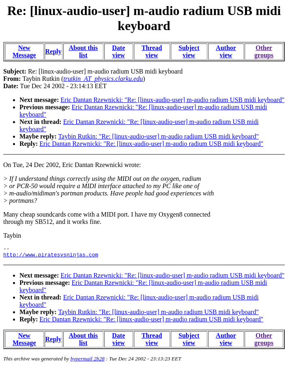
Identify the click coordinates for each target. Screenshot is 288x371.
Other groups (263, 51)
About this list (83, 51)
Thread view (152, 51)
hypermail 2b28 (88, 361)
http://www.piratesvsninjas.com (50, 256)
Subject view (189, 51)
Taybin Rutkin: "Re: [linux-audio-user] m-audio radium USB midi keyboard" (158, 136)
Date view (118, 51)
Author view (226, 51)
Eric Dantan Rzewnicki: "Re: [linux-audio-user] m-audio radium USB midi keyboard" (172, 99)
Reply (53, 51)
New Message (24, 51)
